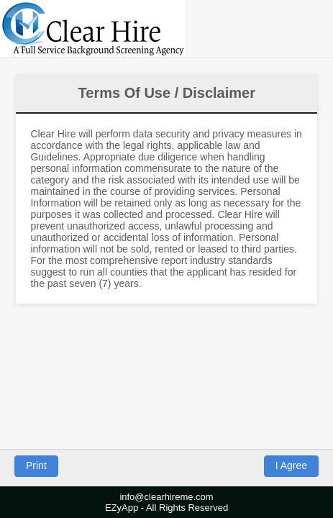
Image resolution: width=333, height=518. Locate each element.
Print (36, 465)
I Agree (291, 465)
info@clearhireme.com (166, 496)
